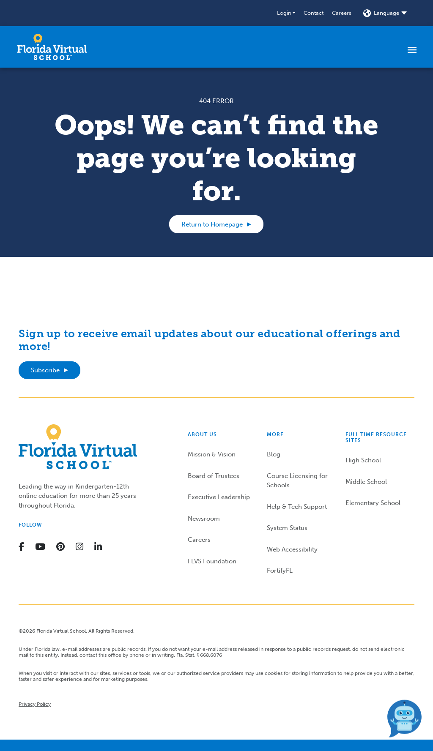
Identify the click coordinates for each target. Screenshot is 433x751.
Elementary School (372, 503)
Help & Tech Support (297, 507)
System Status (287, 528)
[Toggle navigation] (412, 49)
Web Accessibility (292, 549)
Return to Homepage (212, 224)
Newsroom (204, 518)
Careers (341, 13)
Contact (313, 13)
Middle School (366, 482)
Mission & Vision (212, 454)
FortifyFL (280, 570)
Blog (273, 454)
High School (363, 460)
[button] (286, 13)
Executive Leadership (219, 497)
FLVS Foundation (212, 561)
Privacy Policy (35, 704)
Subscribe (45, 370)
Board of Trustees (213, 476)
